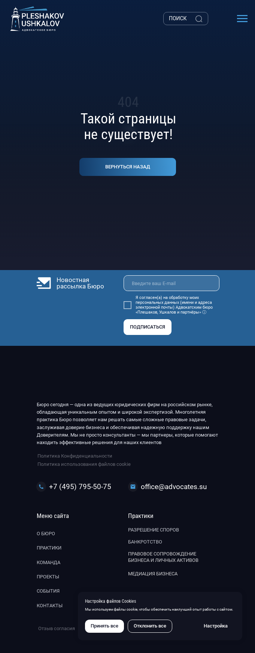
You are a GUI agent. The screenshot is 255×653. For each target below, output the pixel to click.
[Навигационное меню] (242, 19)
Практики (49, 548)
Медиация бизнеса (152, 573)
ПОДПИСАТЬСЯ (147, 327)
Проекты (48, 576)
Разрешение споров (153, 530)
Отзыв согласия (56, 628)
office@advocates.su (174, 486)
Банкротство (145, 542)
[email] (171, 283)
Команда (48, 562)
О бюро (46, 533)
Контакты (50, 605)
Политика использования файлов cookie (84, 464)
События (48, 591)
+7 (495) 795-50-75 (80, 486)
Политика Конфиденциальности (74, 456)
